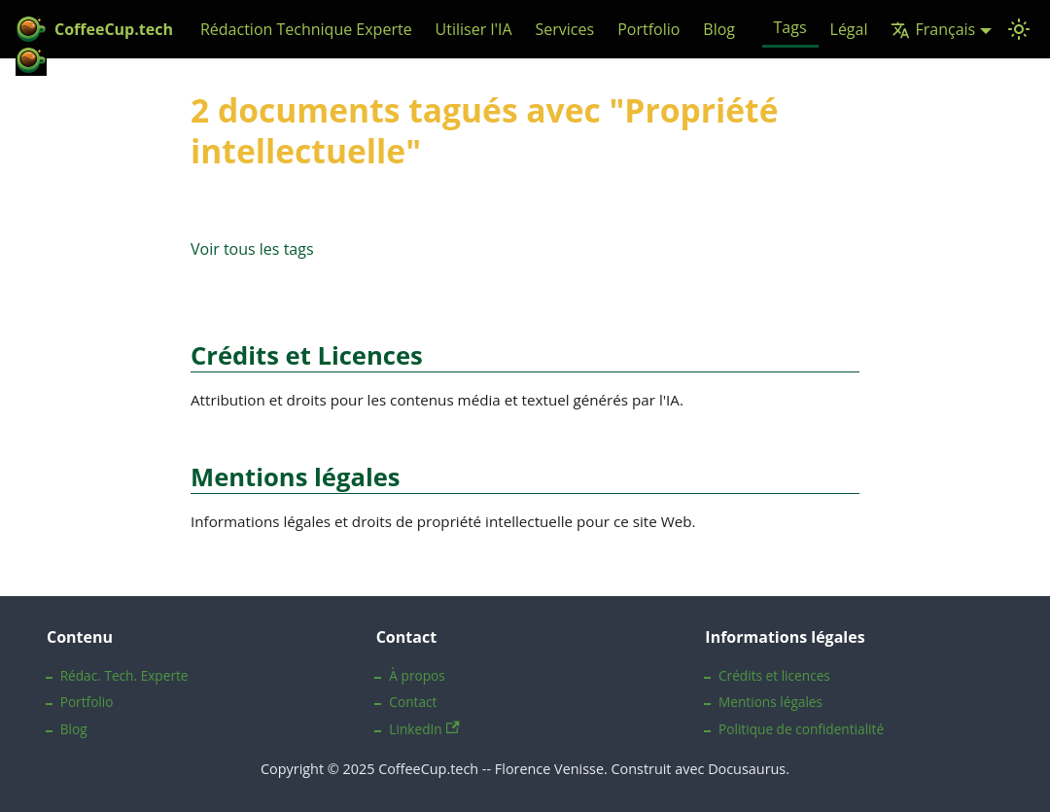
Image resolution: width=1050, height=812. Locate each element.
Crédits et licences (774, 675)
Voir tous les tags (252, 249)
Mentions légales (770, 701)
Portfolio (648, 29)
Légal (849, 29)
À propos (416, 675)
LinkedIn (424, 729)
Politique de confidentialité (801, 729)
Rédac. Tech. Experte (124, 675)
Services (565, 29)
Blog (719, 29)
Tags (790, 27)
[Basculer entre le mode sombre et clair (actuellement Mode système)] (1018, 29)
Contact (413, 701)
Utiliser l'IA (474, 29)
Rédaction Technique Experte (306, 29)
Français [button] (933, 29)
